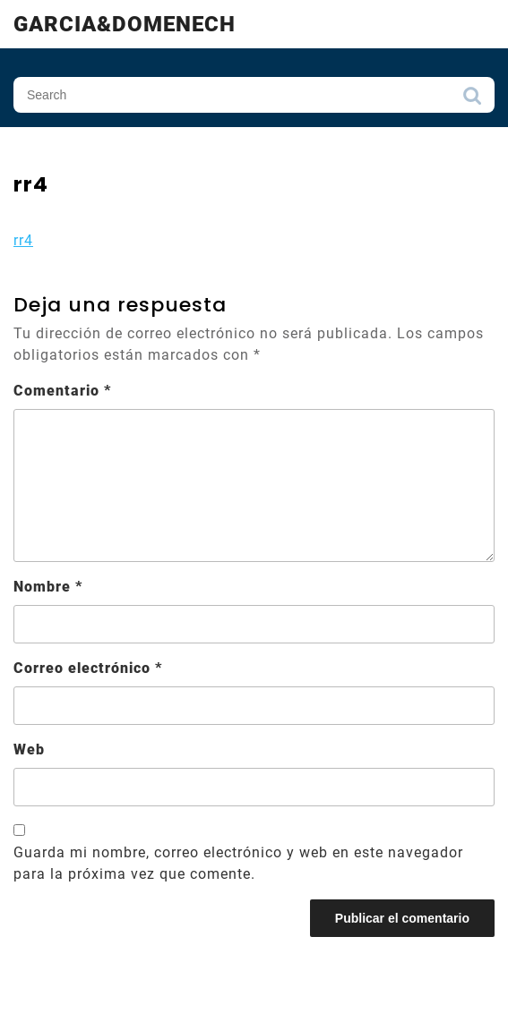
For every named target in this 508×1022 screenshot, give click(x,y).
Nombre (47, 586)
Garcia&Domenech (124, 24)
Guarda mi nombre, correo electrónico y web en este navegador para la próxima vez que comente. (238, 863)
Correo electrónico (87, 668)
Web (29, 749)
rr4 (23, 240)
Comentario (62, 390)
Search (472, 100)
